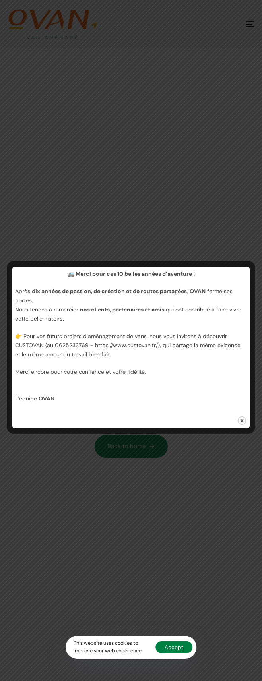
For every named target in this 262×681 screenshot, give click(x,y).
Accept (174, 647)
